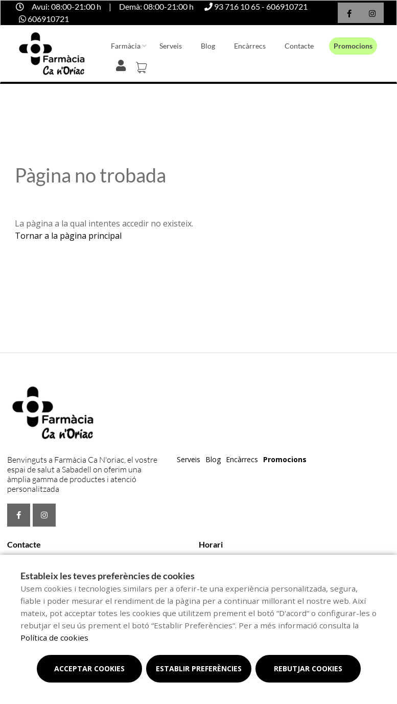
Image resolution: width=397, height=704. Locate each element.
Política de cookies (54, 637)
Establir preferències (199, 668)
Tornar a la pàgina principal (68, 235)
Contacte (299, 45)
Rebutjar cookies (308, 668)
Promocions (353, 45)
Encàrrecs (250, 45)
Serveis (170, 45)
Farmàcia (126, 45)
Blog (208, 45)
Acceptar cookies (89, 668)
